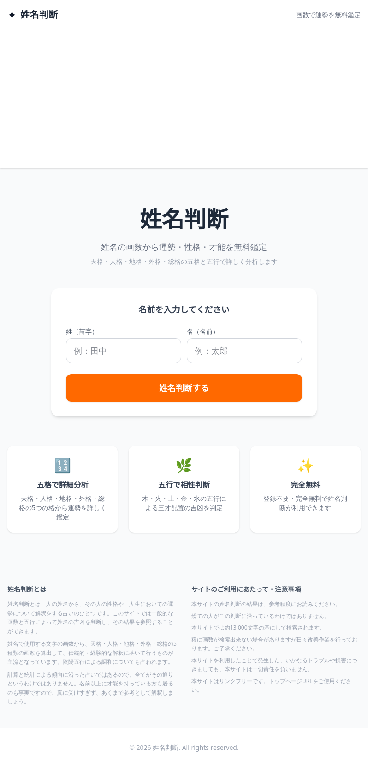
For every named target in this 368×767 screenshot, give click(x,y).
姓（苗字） (82, 331)
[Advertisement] (184, 98)
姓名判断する (184, 387)
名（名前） (203, 331)
